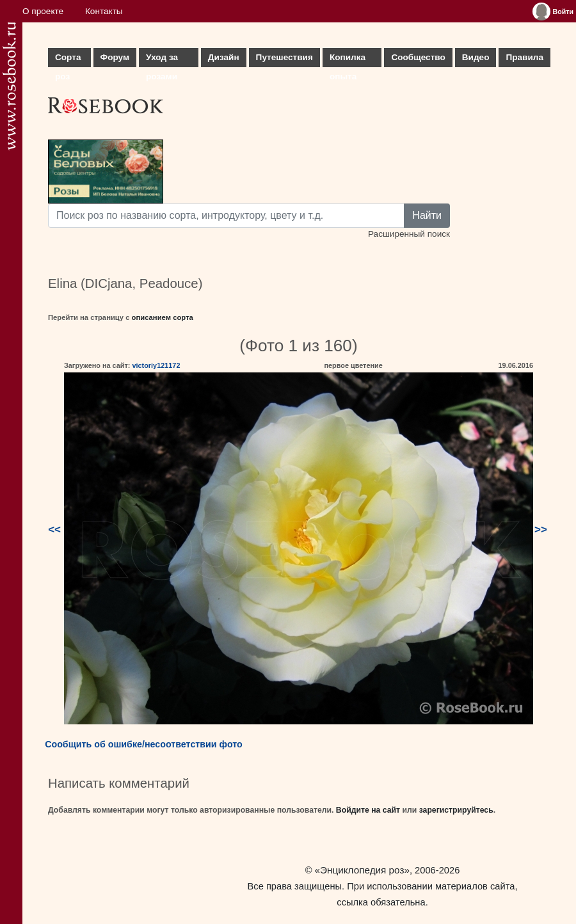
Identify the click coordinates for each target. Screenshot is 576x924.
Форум (114, 57)
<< (54, 529)
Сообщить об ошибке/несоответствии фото (144, 744)
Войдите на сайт (368, 810)
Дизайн (223, 57)
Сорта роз (68, 59)
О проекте (42, 11)
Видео (476, 57)
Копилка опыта (347, 59)
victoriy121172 (156, 365)
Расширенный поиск (409, 234)
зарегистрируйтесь (456, 810)
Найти (427, 215)
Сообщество (418, 57)
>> (540, 529)
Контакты (104, 11)
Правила (524, 57)
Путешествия (284, 57)
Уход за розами (162, 59)
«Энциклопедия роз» (362, 869)
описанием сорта (162, 317)
